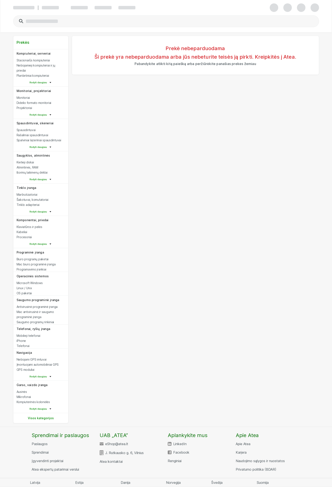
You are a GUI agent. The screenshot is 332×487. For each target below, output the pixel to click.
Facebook (181, 452)
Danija (125, 482)
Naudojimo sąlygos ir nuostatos (260, 461)
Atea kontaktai (111, 461)
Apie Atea (243, 444)
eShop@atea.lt (116, 444)
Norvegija (173, 482)
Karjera (241, 452)
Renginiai (175, 461)
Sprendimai (40, 452)
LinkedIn (180, 444)
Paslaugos (40, 444)
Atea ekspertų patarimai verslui (55, 469)
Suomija (263, 482)
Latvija (35, 482)
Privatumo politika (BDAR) (256, 469)
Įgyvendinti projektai (47, 461)
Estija (79, 482)
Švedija (217, 482)
